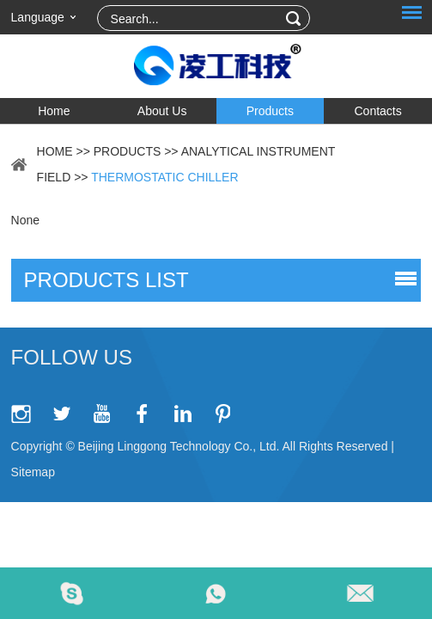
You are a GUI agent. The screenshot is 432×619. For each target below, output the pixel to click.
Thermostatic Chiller (164, 177)
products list (106, 279)
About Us (162, 111)
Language (37, 17)
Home (54, 111)
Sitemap (33, 472)
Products (270, 111)
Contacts (378, 111)
